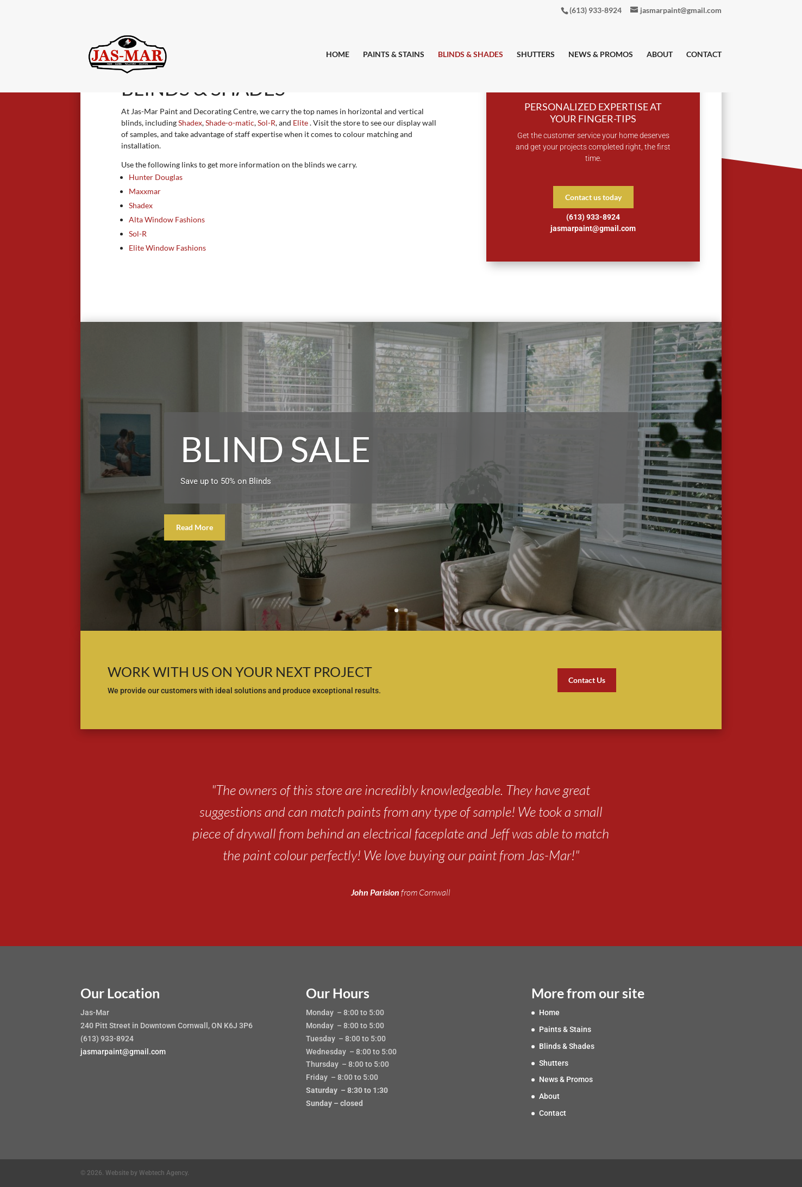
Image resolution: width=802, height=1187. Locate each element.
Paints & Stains (393, 55)
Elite (301, 122)
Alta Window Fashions (167, 219)
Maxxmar (145, 191)
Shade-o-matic (229, 122)
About (660, 55)
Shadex (190, 122)
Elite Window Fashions (167, 247)
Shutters (536, 55)
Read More (194, 527)
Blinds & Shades (470, 55)
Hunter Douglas (156, 177)
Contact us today (593, 197)
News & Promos (600, 55)
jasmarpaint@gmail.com (123, 1051)
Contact (704, 55)
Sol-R (266, 122)
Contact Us (586, 680)
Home (337, 55)
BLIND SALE (275, 449)
